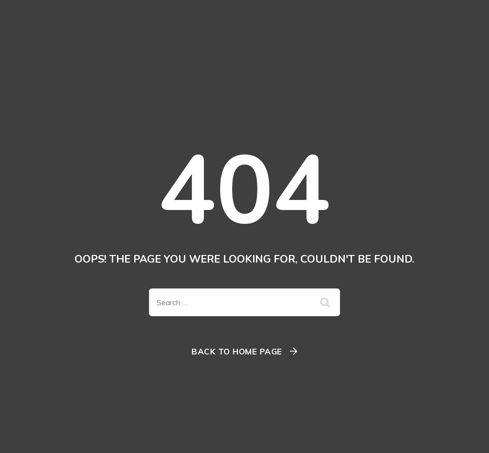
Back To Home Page (236, 351)
